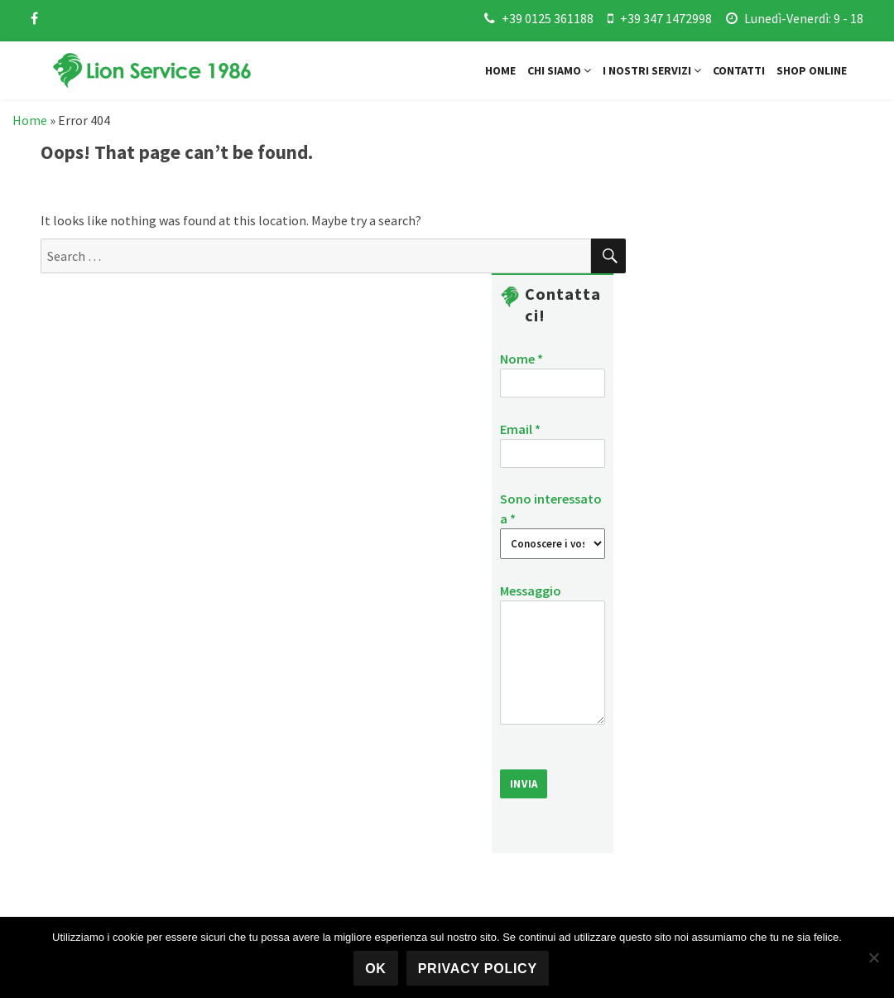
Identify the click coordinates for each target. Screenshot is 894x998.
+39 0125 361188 (548, 18)
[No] (873, 957)
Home (500, 70)
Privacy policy (477, 969)
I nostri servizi (652, 70)
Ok (376, 969)
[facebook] (34, 18)
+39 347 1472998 (666, 18)
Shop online (811, 70)
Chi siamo (559, 70)
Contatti (739, 70)
